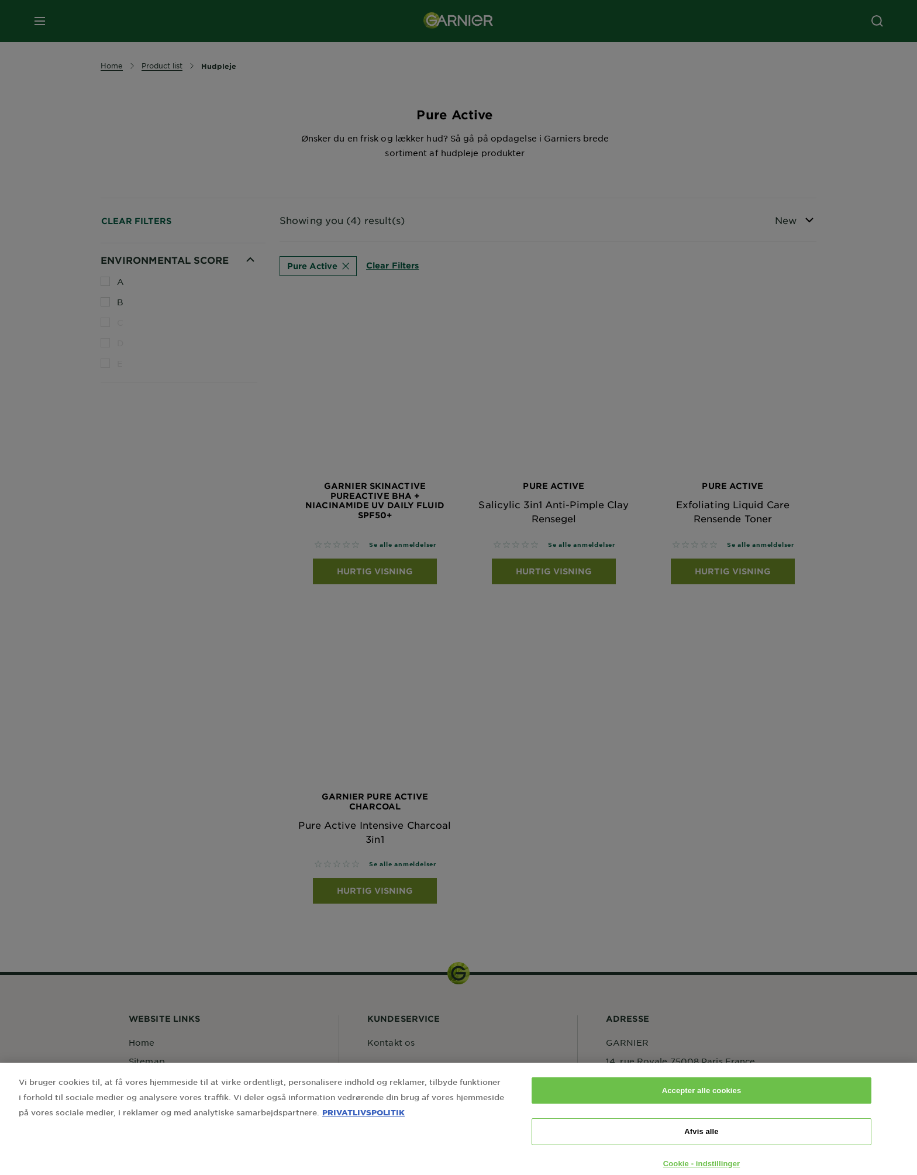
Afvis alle (701, 1142)
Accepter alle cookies (702, 1101)
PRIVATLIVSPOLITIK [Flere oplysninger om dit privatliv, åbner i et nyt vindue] (363, 1123)
